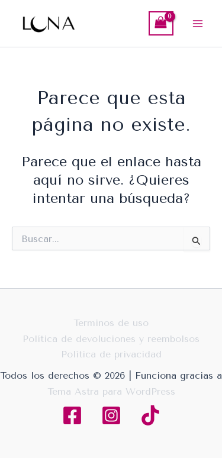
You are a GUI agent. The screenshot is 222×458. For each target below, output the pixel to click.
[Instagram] (111, 415)
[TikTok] (150, 415)
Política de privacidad (111, 354)
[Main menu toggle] (197, 23)
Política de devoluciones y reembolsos (111, 338)
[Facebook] (72, 415)
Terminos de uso (111, 322)
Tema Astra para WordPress (111, 391)
